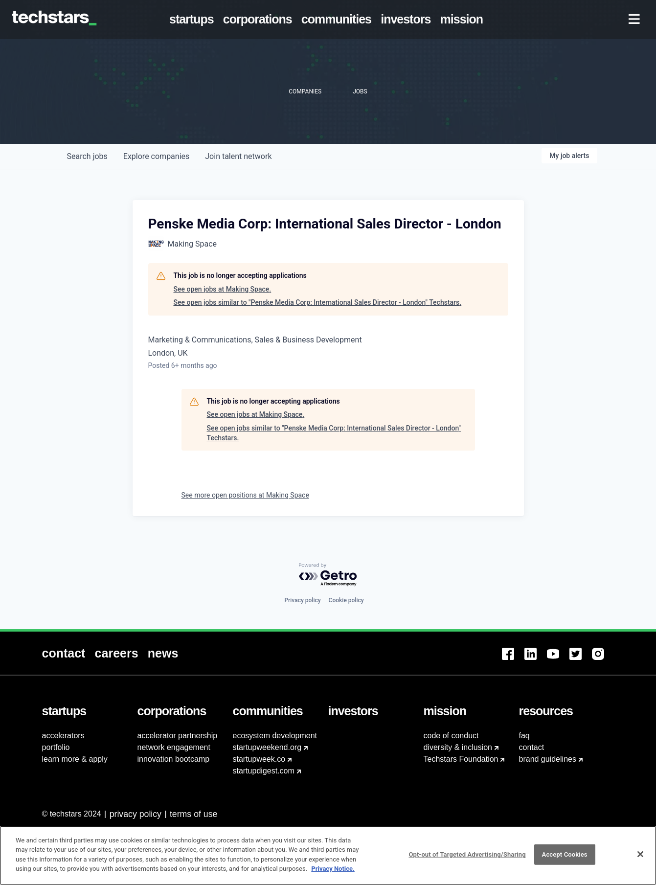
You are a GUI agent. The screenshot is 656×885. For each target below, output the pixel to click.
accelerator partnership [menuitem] (177, 735)
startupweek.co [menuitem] (259, 759)
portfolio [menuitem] (56, 747)
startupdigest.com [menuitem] (263, 771)
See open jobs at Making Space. (222, 289)
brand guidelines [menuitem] (547, 759)
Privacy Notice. (333, 873)
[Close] (640, 859)
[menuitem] (193, 19)
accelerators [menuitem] (63, 735)
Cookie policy (346, 600)
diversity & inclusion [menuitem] (458, 747)
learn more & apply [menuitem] (75, 759)
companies (156, 156)
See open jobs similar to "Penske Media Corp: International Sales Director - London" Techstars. (318, 302)
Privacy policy (302, 600)
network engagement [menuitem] (173, 747)
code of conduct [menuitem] (451, 735)
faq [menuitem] (524, 735)
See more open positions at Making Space (245, 495)
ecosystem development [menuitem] (275, 735)
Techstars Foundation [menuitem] (461, 759)
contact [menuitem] (531, 747)
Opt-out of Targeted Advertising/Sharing (466, 858)
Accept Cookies (565, 858)
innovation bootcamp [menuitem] (173, 759)
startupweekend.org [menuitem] (267, 747)
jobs (87, 156)
